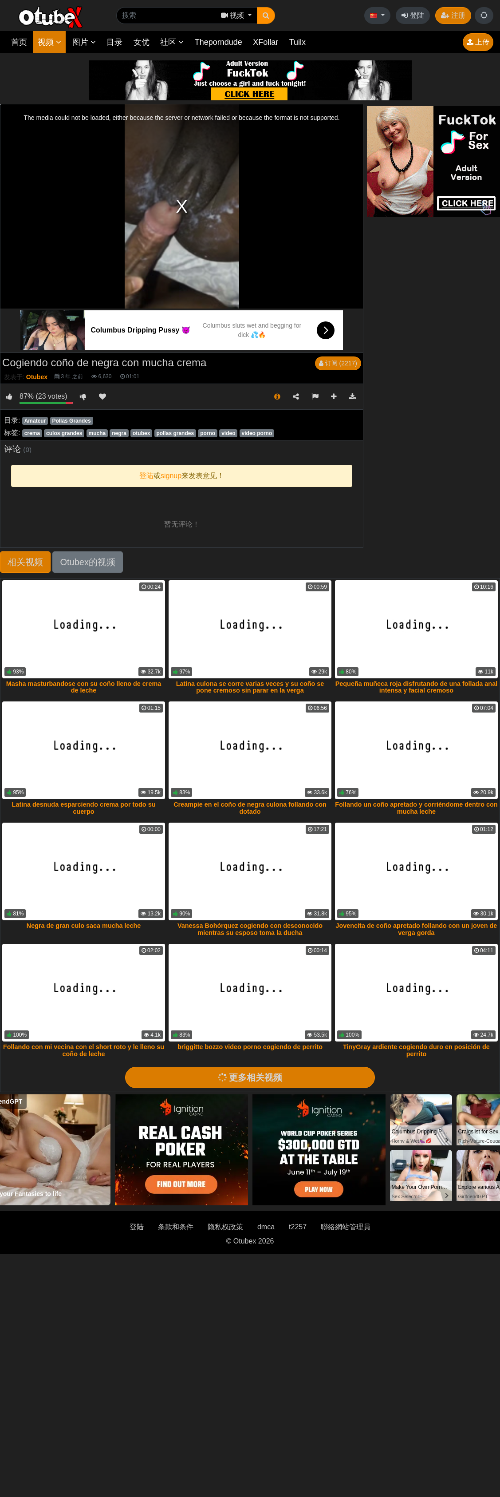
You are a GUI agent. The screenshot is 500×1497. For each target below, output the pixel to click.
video (228, 433)
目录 (114, 42)
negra (119, 433)
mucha (97, 433)
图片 (84, 42)
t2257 (298, 1227)
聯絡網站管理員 (345, 1227)
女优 (142, 42)
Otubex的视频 (87, 562)
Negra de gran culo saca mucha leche (84, 925)
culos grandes (64, 433)
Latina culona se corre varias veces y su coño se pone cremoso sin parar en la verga (250, 687)
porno (207, 433)
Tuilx (297, 42)
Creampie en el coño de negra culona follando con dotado (250, 808)
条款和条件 (175, 1227)
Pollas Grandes (71, 421)
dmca (266, 1227)
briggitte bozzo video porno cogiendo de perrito (250, 1046)
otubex (141, 433)
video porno (257, 433)
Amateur (35, 421)
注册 (453, 15)
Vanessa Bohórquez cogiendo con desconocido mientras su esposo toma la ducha (250, 929)
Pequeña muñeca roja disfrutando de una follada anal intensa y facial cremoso (416, 687)
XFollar (265, 42)
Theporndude (218, 42)
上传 (478, 42)
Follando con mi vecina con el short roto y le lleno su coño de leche (83, 1050)
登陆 (413, 15)
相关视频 (25, 562)
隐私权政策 (225, 1227)
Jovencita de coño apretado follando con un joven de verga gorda (416, 929)
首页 (19, 42)
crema (32, 433)
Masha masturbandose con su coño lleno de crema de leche (83, 687)
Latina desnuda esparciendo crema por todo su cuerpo (84, 808)
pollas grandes (175, 433)
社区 (172, 42)
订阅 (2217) (338, 363)
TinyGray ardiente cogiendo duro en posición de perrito (416, 1050)
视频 (49, 42)
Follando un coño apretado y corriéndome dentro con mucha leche (416, 808)
